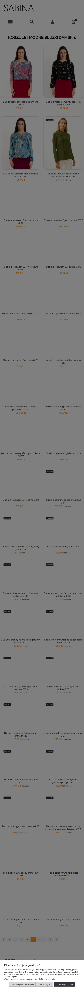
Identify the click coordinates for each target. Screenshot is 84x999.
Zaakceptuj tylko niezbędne (22, 984)
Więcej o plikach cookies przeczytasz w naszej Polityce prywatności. (29, 979)
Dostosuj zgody (45, 984)
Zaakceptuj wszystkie (64, 984)
